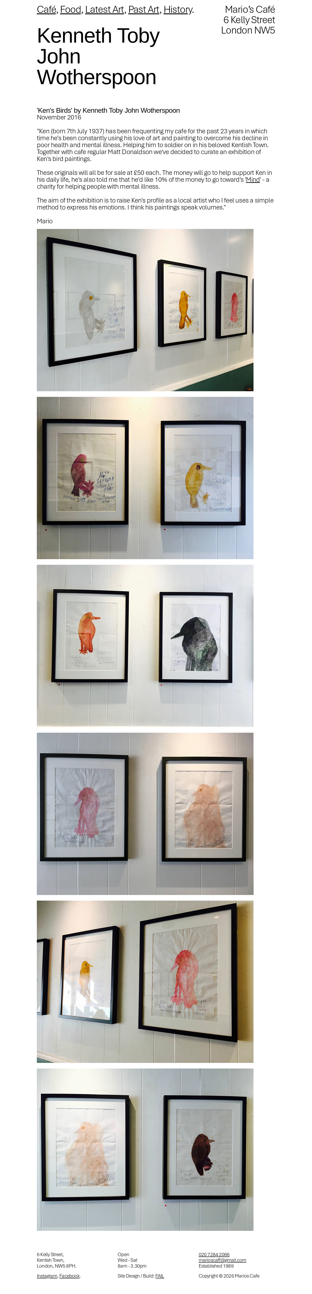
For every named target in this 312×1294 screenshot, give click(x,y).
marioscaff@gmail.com (222, 1260)
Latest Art (104, 9)
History (178, 9)
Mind (253, 179)
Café (46, 9)
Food (70, 9)
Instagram (47, 1276)
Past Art (143, 9)
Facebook (69, 1276)
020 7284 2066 (214, 1254)
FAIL (159, 1276)
